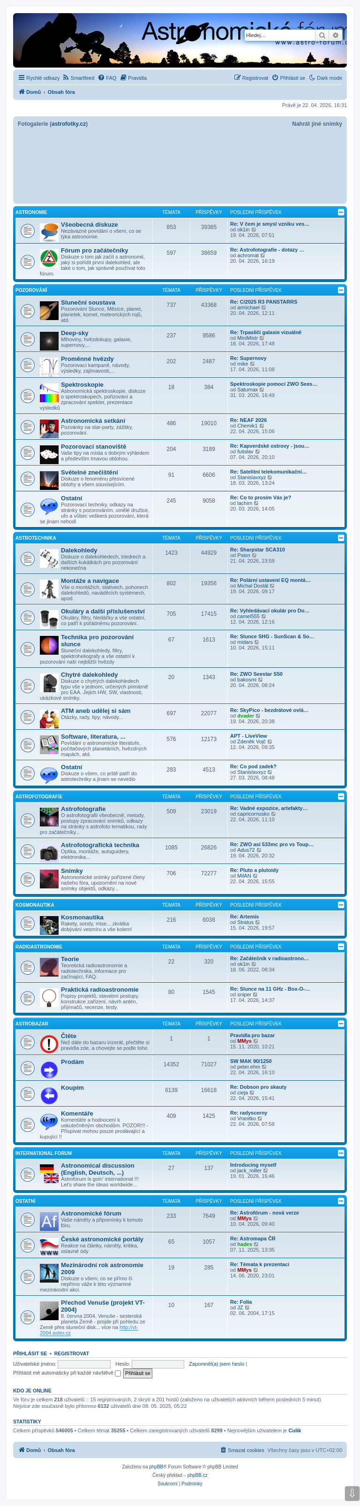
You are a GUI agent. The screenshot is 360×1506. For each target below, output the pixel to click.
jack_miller (249, 1170)
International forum (43, 1153)
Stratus (245, 922)
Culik (295, 1430)
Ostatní (71, 498)
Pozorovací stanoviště (93, 446)
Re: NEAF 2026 (248, 420)
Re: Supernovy (248, 358)
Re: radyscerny (249, 1113)
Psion (243, 555)
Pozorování (31, 290)
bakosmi (246, 679)
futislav (245, 451)
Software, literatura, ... (93, 736)
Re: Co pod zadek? (253, 766)
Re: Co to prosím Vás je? (260, 497)
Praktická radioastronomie (100, 989)
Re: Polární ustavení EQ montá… (270, 580)
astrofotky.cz (69, 124)
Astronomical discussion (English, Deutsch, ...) (98, 1169)
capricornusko (253, 814)
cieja (242, 1092)
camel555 (248, 616)
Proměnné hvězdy (87, 358)
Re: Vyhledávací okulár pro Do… (270, 610)
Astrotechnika (35, 538)
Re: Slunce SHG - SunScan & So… (272, 636)
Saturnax (247, 389)
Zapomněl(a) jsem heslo (216, 1364)
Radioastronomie (38, 946)
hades (244, 1244)
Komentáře (77, 1113)
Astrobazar (31, 1023)
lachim (244, 503)
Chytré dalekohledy (89, 674)
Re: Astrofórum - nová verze (264, 1213)
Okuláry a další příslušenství (103, 611)
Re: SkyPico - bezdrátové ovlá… (269, 710)
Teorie (70, 959)
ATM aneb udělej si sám (96, 710)
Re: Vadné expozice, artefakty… (269, 808)
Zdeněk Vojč (251, 741)
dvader (245, 716)
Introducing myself (253, 1165)
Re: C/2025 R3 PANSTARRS (263, 302)
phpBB (156, 1466)
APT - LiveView (248, 736)
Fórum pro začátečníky (94, 250)
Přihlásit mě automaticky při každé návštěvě (67, 1373)
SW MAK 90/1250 (251, 1061)
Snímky (72, 870)
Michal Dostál (252, 586)
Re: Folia (241, 1302)
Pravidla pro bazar (252, 1035)
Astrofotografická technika (100, 845)
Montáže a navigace (90, 580)
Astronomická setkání (93, 420)
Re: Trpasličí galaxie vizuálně (265, 332)
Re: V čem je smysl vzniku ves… (269, 224)
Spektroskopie (82, 384)
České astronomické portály (102, 1239)
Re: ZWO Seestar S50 (256, 674)
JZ (240, 1307)
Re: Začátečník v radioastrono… (269, 958)
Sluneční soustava (88, 302)
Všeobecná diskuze (89, 224)
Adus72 (246, 850)
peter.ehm (248, 1067)
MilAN (244, 876)
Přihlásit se (30, 1353)
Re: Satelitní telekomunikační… (268, 471)
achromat (248, 255)
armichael (248, 307)
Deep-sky (75, 332)
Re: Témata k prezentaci (259, 1264)
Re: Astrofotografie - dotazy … (267, 249)
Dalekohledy (79, 550)
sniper (244, 994)
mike (242, 364)
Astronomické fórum (91, 1213)
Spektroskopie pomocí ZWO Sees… (273, 384)
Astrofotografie (38, 796)
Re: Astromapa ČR (253, 1238)
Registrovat (71, 1353)
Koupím (72, 1087)
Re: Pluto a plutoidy (254, 870)
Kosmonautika (34, 905)
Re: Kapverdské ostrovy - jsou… (269, 446)
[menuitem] (78, 78)
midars (245, 642)
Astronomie (31, 212)
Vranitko (246, 1118)
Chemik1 (247, 425)
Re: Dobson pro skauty (258, 1087)
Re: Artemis (244, 916)
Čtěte (68, 1036)
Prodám (72, 1061)
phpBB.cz (198, 1475)
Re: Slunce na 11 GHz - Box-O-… (270, 989)
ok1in (243, 229)
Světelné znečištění (89, 472)
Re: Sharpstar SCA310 (257, 549)
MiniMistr (247, 338)
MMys (244, 1041)
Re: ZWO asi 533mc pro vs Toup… (272, 844)
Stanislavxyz (251, 477)
